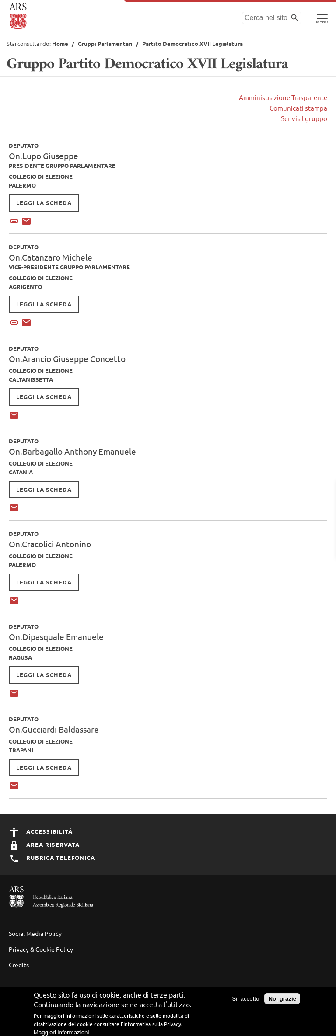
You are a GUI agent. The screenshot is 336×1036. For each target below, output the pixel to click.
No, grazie (282, 998)
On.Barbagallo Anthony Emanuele (72, 451)
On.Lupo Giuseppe (43, 155)
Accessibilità (41, 831)
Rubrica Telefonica (52, 857)
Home (60, 43)
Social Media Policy (35, 933)
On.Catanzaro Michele (50, 257)
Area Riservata (44, 844)
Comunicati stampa (298, 108)
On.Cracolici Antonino (50, 544)
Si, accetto (245, 998)
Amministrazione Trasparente (283, 97)
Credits (19, 965)
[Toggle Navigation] (322, 17)
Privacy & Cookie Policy (41, 949)
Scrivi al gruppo (304, 118)
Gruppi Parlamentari (105, 43)
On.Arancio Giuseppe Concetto (67, 358)
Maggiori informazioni (61, 1032)
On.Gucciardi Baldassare (54, 729)
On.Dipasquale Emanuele (56, 636)
